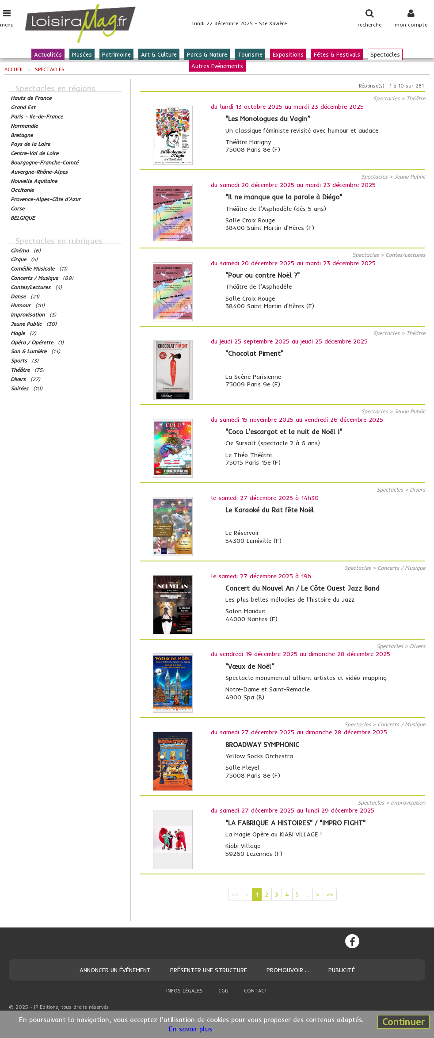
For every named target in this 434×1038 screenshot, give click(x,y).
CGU (223, 991)
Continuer (403, 1021)
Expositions (288, 54)
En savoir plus (190, 1029)
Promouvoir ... (287, 969)
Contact (256, 991)
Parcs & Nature (207, 54)
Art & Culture (159, 54)
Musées (82, 54)
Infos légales (184, 991)
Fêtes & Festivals (337, 54)
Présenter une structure (208, 969)
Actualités (48, 54)
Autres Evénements (217, 65)
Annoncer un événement (115, 969)
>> (329, 894)
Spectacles (385, 54)
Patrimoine (116, 54)
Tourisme (250, 54)
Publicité (341, 969)
